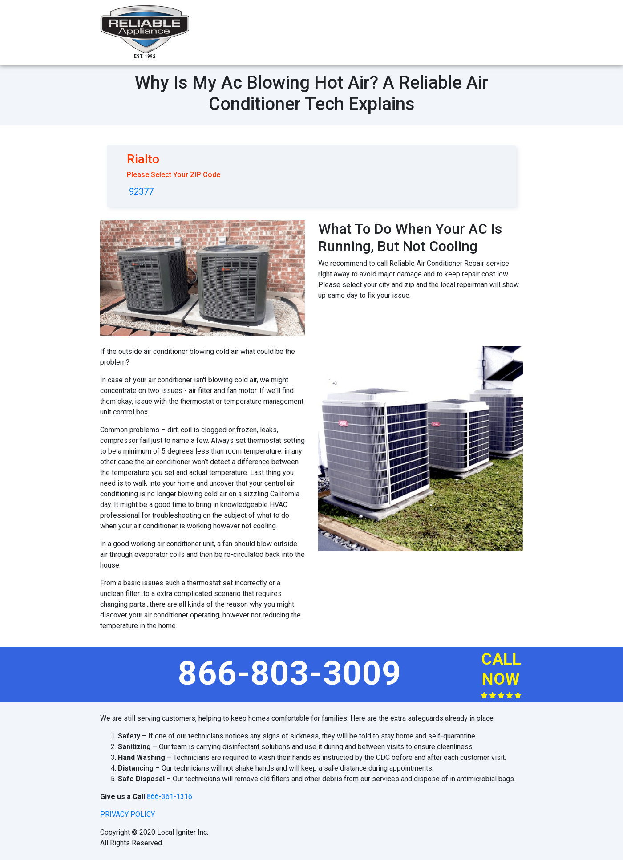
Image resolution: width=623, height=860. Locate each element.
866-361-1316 (169, 796)
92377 (141, 191)
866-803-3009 (289, 673)
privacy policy (127, 814)
